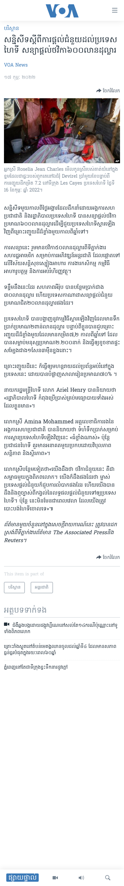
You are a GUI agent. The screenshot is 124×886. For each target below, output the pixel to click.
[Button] (108, 91)
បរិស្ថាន (11, 29)
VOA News (16, 65)
